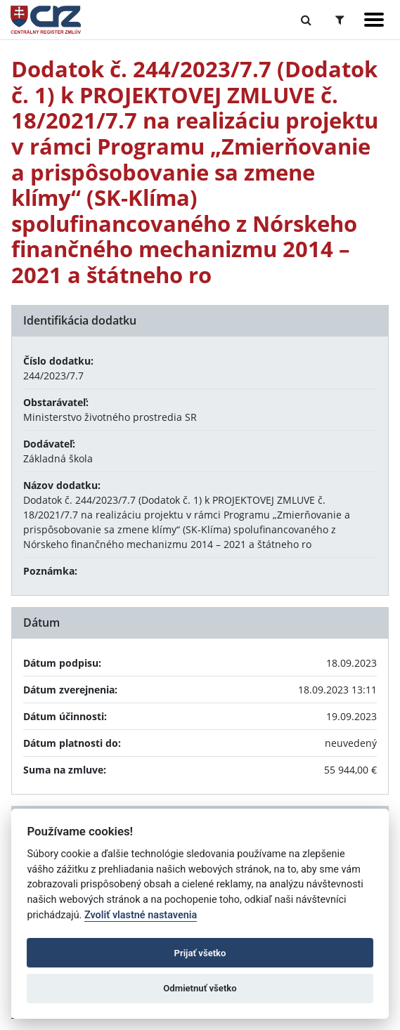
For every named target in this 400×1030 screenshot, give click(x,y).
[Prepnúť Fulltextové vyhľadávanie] (306, 19)
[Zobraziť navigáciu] (374, 19)
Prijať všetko (200, 953)
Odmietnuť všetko (199, 988)
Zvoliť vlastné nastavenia (140, 915)
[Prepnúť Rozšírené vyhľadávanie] (340, 19)
